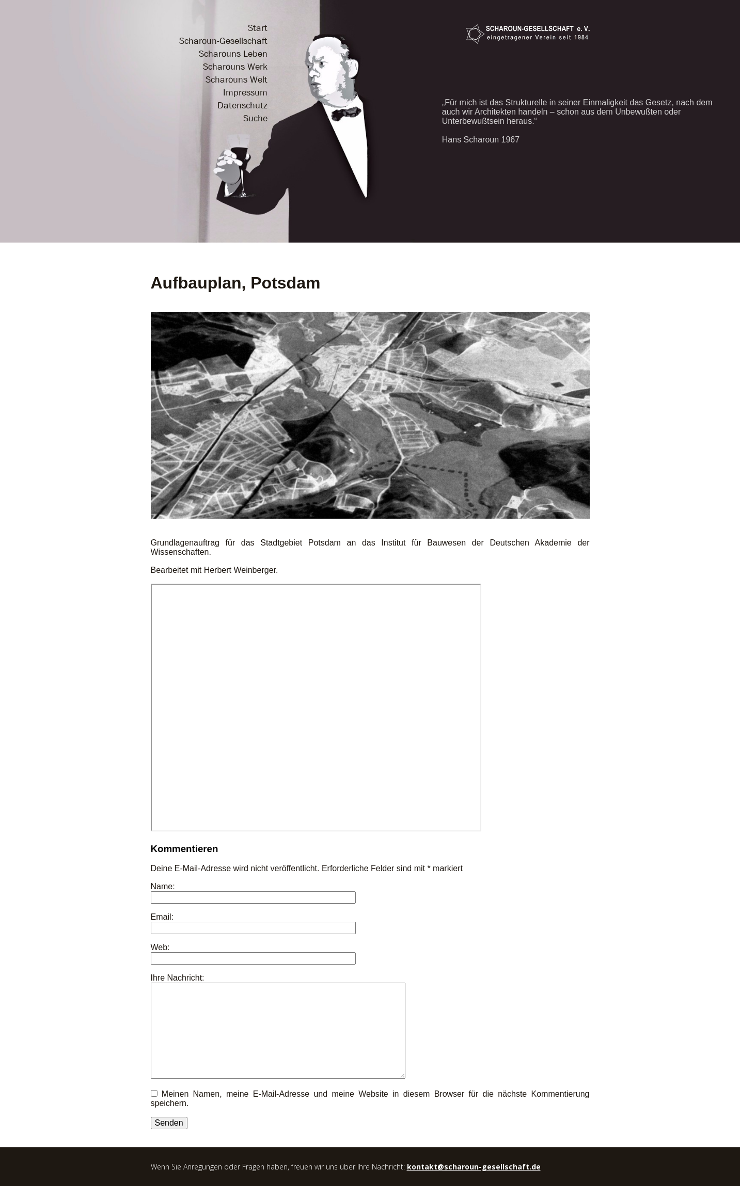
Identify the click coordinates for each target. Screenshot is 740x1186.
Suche (255, 118)
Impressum (245, 93)
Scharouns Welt (236, 80)
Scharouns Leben (233, 54)
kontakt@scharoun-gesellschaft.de (474, 1167)
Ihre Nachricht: (177, 977)
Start (257, 28)
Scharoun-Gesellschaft (223, 41)
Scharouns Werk (235, 67)
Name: (163, 886)
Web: (160, 947)
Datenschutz (242, 105)
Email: (162, 916)
